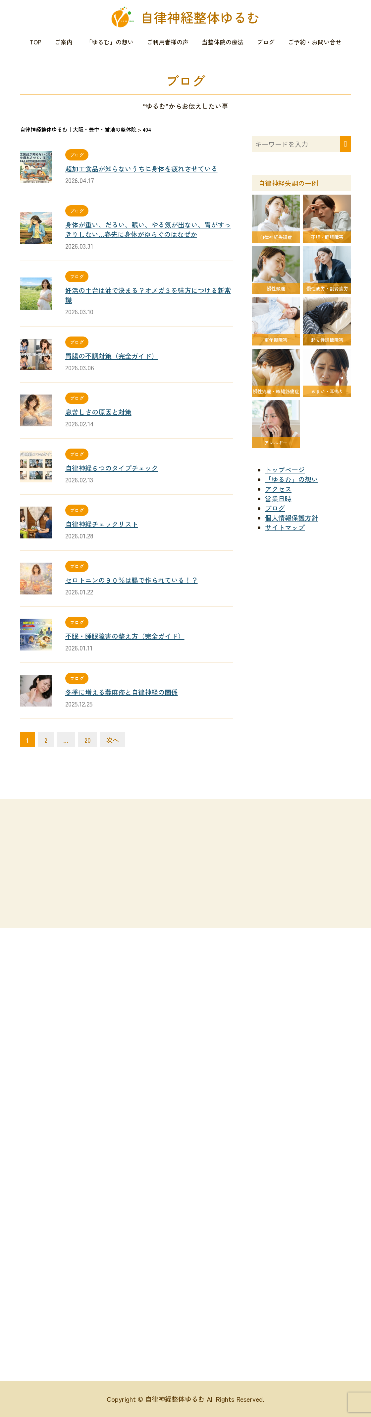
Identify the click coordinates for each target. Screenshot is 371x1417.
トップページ (285, 469)
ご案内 (64, 41)
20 (87, 739)
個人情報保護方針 (291, 518)
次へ (112, 739)
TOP (35, 41)
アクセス (278, 489)
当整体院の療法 (222, 41)
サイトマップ (285, 527)
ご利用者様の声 (167, 41)
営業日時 (278, 498)
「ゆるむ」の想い (109, 41)
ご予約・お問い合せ (315, 41)
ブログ (266, 41)
